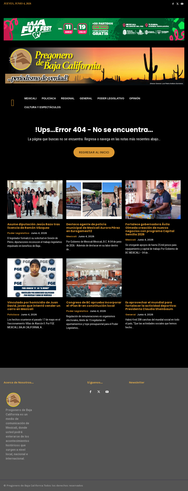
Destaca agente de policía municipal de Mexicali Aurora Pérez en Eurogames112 (93, 227)
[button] (180, 102)
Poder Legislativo (18, 233)
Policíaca (13, 314)
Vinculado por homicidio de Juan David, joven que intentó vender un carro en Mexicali (32, 305)
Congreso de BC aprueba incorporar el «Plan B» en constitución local (93, 303)
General (130, 314)
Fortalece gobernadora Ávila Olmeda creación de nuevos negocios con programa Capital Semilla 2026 (149, 229)
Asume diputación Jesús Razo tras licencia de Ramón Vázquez (33, 226)
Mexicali (71, 236)
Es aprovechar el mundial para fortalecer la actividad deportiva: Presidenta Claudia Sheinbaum (150, 305)
